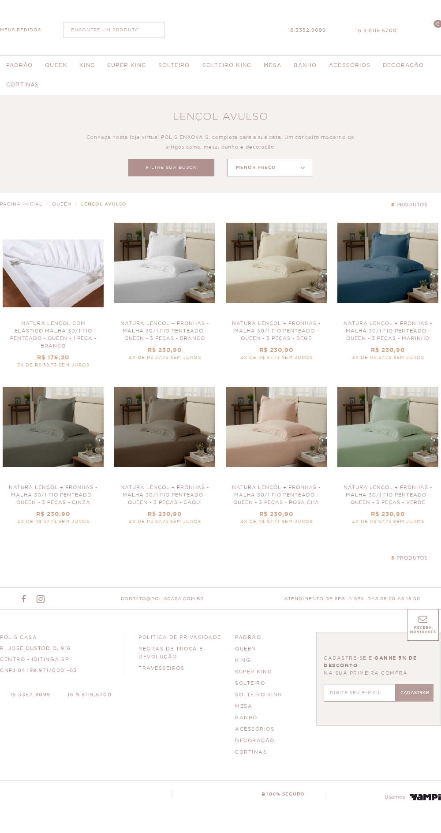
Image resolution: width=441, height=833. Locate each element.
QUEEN (245, 648)
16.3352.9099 (307, 30)
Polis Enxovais (220, 26)
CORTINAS (251, 752)
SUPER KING (253, 671)
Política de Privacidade (179, 637)
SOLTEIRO (250, 683)
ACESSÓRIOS (254, 729)
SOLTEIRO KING (259, 694)
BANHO (246, 717)
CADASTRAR (414, 693)
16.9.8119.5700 (376, 30)
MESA (243, 706)
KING (242, 660)
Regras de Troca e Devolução (170, 652)
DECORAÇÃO (255, 740)
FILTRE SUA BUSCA (171, 167)
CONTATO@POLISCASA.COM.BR (162, 599)
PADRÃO (248, 637)
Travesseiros (161, 668)
